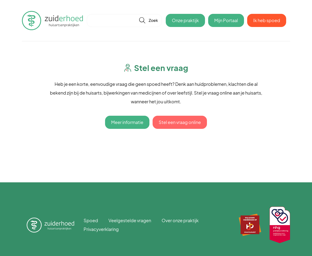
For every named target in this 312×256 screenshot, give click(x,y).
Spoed (91, 220)
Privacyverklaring (101, 229)
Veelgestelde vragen (129, 220)
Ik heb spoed (266, 20)
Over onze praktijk (180, 220)
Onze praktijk (185, 20)
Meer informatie (127, 122)
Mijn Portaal (226, 20)
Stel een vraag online (180, 122)
